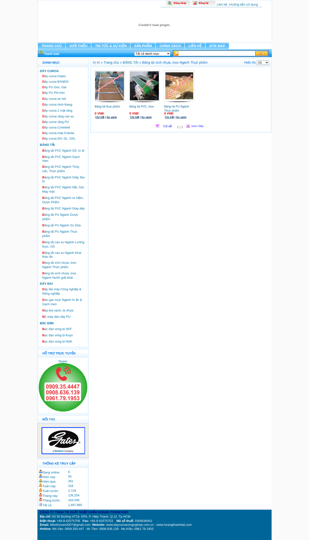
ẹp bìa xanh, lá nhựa (57, 310)
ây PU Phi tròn (53, 92)
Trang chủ (111, 62)
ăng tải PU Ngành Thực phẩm (59, 234)
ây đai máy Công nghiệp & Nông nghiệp (61, 291)
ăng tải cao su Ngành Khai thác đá (61, 254)
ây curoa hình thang (57, 104)
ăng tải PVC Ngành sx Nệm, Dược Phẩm (63, 200)
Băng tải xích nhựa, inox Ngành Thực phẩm (70, 535)
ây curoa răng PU (55, 122)
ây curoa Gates (54, 76)
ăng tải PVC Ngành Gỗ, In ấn (63, 150)
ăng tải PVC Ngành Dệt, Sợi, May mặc (63, 189)
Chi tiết (99, 117)
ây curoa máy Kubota (58, 133)
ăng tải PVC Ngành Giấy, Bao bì (64, 179)
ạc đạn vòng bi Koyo (57, 335)
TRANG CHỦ (52, 46)
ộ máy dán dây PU (56, 316)
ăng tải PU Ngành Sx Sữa (61, 225)
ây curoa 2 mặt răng (57, 110)
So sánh (111, 117)
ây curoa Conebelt (56, 127)
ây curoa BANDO (55, 81)
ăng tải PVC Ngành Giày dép (63, 208)
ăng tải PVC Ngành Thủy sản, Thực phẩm (60, 169)
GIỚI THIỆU (78, 46)
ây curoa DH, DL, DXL (59, 138)
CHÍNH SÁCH (170, 46)
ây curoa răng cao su (58, 116)
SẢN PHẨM (143, 46)
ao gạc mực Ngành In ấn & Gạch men (62, 302)
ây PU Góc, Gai (54, 87)
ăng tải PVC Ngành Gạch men (61, 158)
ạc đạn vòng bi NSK (57, 341)
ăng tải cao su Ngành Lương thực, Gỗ (63, 244)
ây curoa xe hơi (54, 99)
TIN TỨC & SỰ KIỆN (110, 46)
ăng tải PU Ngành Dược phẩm (60, 217)
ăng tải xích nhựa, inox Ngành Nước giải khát (59, 275)
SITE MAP (217, 46)
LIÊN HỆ (195, 46)
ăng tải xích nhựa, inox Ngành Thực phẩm (59, 265)
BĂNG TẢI (131, 62)
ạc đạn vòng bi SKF (57, 329)
